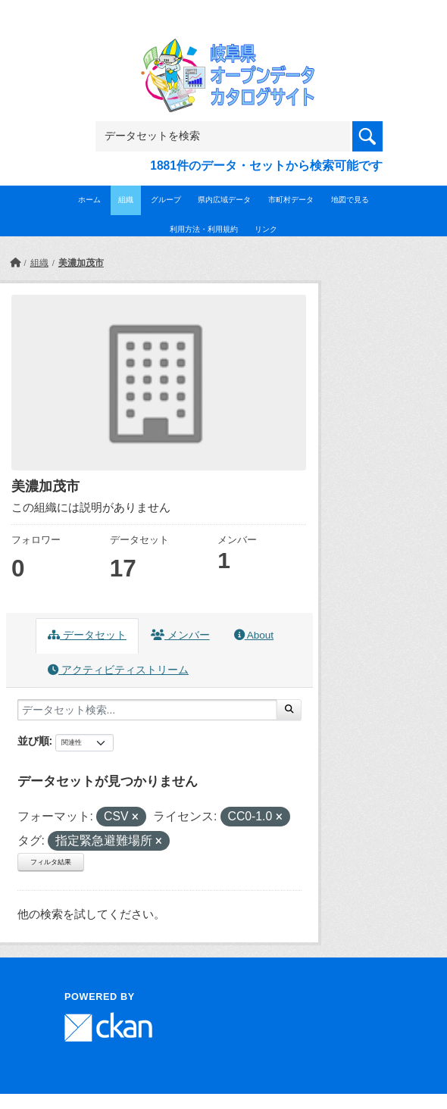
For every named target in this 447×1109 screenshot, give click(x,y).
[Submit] (289, 709)
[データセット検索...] (147, 709)
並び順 (33, 741)
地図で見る (350, 199)
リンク (266, 229)
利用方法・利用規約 (204, 229)
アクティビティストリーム (118, 670)
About (254, 635)
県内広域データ (224, 199)
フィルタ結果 (50, 862)
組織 (125, 199)
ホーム (89, 199)
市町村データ (291, 199)
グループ (166, 199)
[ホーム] (15, 263)
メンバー (180, 635)
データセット (87, 635)
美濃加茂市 (81, 263)
